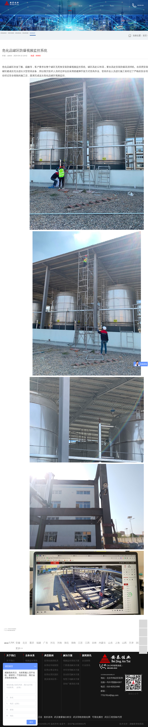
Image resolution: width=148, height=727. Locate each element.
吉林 (94, 643)
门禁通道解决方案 (71, 665)
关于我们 (10, 660)
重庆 (31, 643)
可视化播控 (97, 717)
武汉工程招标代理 (113, 717)
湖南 (73, 643)
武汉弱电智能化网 (81, 717)
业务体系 (59, 5)
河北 (52, 643)
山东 (110, 643)
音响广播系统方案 (71, 684)
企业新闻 (86, 660)
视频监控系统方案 (71, 660)
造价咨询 (48, 717)
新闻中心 (91, 5)
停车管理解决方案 (71, 670)
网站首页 (48, 5)
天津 (131, 643)
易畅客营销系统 (137, 724)
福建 (38, 643)
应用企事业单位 (18, 32)
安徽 (18, 643)
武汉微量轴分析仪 (62, 717)
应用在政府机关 (4, 32)
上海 (117, 643)
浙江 (138, 643)
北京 (25, 643)
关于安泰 (101, 5)
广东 (45, 643)
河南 (59, 643)
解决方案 (80, 5)
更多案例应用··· (33, 32)
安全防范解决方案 (71, 674)
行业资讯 (86, 665)
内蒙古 (102, 643)
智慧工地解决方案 (71, 679)
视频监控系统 (31, 660)
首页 (145, 35)
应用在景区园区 (25, 32)
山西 (124, 643)
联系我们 (112, 5)
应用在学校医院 (11, 32)
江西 (87, 643)
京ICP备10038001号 (76, 724)
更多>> (19, 648)
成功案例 (70, 5)
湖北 (66, 643)
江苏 (80, 643)
